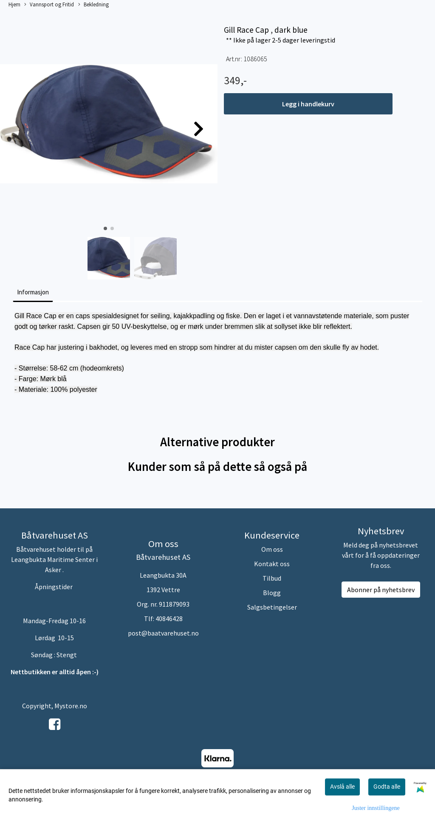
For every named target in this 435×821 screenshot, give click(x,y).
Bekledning (93, 5)
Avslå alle (342, 786)
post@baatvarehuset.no (163, 633)
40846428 (169, 618)
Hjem (14, 4)
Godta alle (386, 786)
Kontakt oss (272, 563)
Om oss (272, 549)
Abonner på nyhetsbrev (381, 589)
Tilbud (272, 578)
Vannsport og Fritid (49, 5)
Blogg (272, 592)
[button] (105, 228)
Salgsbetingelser (272, 607)
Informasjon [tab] (33, 292)
